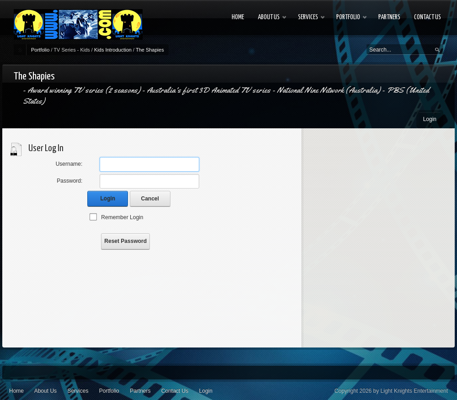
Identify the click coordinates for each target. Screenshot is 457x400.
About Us (45, 391)
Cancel (150, 198)
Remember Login (122, 217)
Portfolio (40, 50)
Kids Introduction (113, 50)
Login (429, 119)
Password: (69, 181)
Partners (140, 391)
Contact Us (174, 391)
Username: (69, 164)
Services (77, 391)
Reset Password (125, 241)
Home (16, 391)
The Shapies (150, 50)
